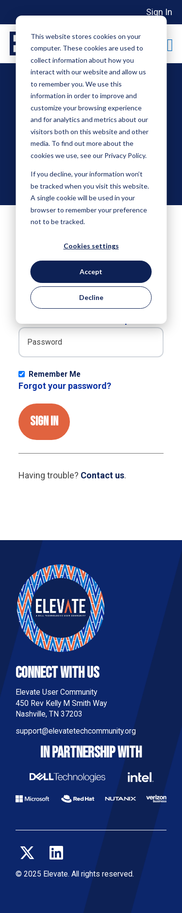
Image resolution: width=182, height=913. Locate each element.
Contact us (102, 475)
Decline (91, 297)
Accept (91, 271)
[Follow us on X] (27, 852)
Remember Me (55, 374)
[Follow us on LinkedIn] (56, 852)
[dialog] (91, 170)
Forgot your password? (64, 386)
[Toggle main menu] (170, 45)
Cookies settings (91, 246)
